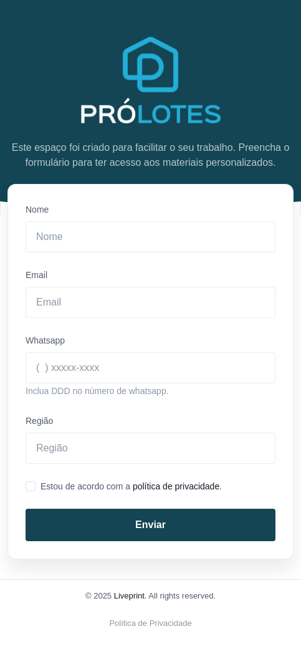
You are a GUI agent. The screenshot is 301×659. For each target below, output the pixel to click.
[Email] (150, 302)
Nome (37, 209)
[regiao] (150, 448)
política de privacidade (176, 486)
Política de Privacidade (150, 623)
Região (39, 421)
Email (36, 275)
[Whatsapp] (150, 367)
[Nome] (150, 237)
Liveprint (129, 595)
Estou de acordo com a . (131, 486)
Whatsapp (45, 340)
